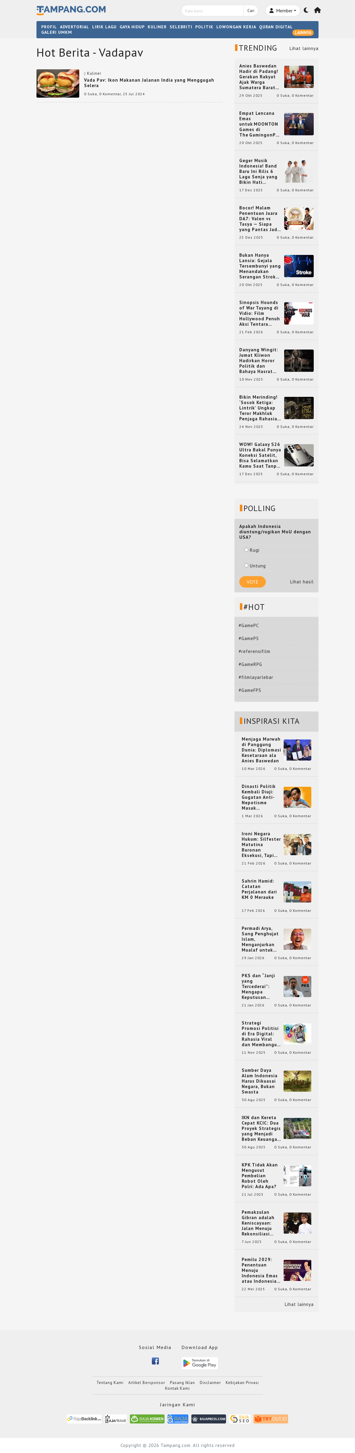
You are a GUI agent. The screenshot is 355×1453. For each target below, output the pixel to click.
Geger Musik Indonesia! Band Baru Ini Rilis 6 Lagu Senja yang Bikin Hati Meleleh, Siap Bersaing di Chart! (260, 171)
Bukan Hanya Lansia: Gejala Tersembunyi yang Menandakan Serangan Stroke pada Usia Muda (260, 266)
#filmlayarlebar (256, 677)
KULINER (157, 27)
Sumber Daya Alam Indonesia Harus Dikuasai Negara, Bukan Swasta (260, 1081)
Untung (255, 566)
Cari (250, 10)
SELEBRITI (181, 27)
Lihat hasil (302, 582)
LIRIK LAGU (104, 27)
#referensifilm (254, 651)
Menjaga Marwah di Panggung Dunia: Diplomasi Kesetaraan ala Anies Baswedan (261, 750)
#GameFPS (250, 690)
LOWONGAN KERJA (236, 27)
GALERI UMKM (56, 32)
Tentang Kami (110, 1382)
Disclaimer (210, 1382)
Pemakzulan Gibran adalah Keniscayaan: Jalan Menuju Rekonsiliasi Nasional (258, 1223)
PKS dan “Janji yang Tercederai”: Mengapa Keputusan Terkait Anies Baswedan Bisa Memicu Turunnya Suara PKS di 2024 (261, 986)
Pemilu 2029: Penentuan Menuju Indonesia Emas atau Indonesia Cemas (260, 1270)
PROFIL (49, 27)
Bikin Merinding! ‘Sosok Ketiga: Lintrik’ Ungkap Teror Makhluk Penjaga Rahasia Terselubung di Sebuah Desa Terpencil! (258, 408)
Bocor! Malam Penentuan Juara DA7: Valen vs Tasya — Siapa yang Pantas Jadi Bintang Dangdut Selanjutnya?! (259, 218)
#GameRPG (250, 664)
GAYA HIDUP (132, 27)
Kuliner (94, 73)
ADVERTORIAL (74, 27)
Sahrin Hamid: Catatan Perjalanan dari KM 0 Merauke (259, 889)
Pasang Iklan (182, 1382)
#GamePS (249, 638)
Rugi (251, 550)
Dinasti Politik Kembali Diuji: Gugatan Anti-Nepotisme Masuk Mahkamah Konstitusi (259, 797)
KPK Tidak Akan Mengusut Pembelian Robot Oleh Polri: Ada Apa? (260, 1175)
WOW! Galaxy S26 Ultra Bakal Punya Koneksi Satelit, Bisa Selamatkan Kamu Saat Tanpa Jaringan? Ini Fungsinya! (260, 455)
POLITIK (204, 27)
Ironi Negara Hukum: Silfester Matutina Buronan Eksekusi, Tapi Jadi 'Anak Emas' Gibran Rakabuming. (261, 844)
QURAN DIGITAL (276, 27)
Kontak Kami (177, 1388)
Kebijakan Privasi (242, 1382)
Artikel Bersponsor (146, 1382)
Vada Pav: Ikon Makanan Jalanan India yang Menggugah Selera (149, 82)
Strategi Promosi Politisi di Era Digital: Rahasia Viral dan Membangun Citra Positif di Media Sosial (261, 1033)
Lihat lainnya (304, 48)
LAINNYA (303, 32)
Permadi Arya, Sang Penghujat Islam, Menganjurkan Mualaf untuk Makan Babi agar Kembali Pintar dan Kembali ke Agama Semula (261, 939)
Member (281, 11)
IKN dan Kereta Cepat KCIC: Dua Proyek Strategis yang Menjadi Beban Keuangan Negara (261, 1128)
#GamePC (249, 625)
